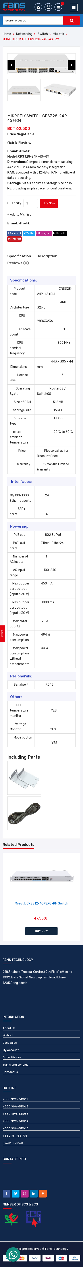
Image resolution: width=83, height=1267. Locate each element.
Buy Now (49, 203)
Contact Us (10, 1072)
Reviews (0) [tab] (18, 263)
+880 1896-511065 (15, 1128)
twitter (29, 233)
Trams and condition (16, 1064)
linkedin (59, 233)
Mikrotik (58, 34)
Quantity (14, 203)
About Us (9, 1028)
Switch (43, 34)
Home (7, 34)
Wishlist (8, 1035)
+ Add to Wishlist (19, 214)
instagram (44, 233)
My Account (11, 1050)
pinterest (14, 238)
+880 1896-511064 (15, 1121)
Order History (12, 1057)
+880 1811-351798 (15, 1135)
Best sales (10, 1042)
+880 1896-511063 (15, 1113)
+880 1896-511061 (15, 1099)
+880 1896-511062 (15, 1106)
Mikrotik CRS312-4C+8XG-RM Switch (41, 903)
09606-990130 (13, 1143)
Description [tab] (47, 256)
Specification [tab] (19, 256)
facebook (14, 233)
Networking (24, 34)
